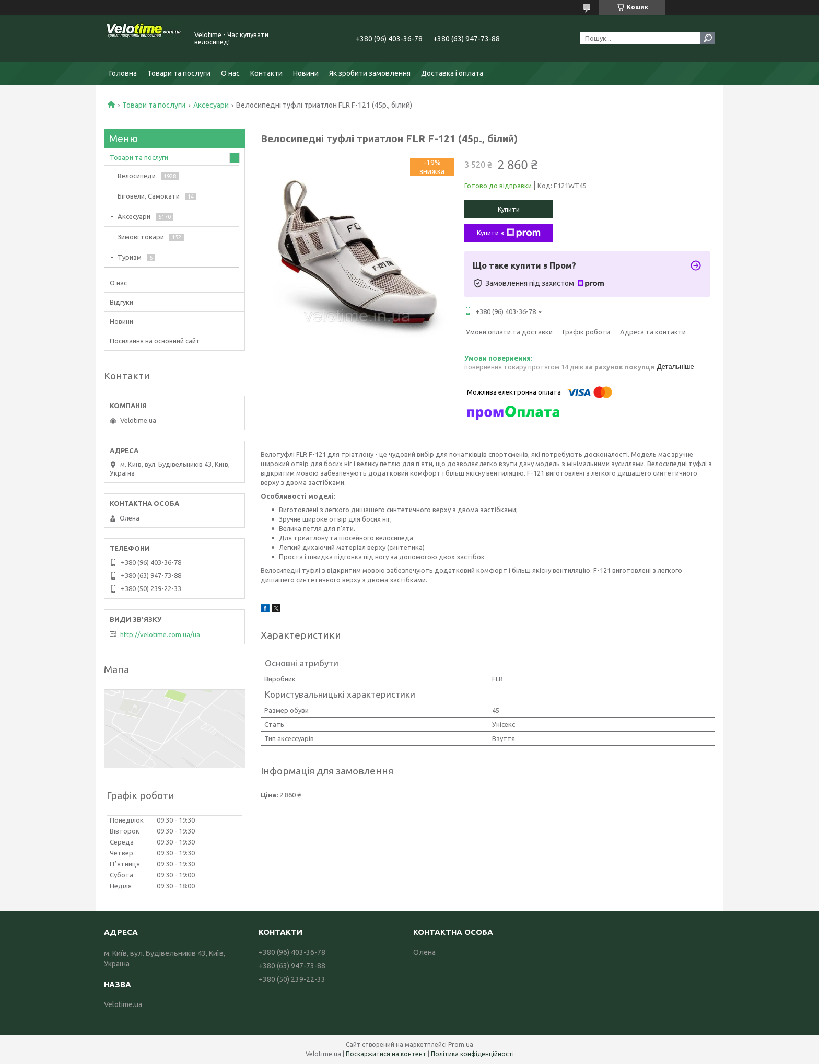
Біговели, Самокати (149, 196)
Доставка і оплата (452, 73)
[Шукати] (707, 38)
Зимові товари (141, 236)
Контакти (266, 73)
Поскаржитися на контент (386, 1053)
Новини (306, 73)
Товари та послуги (178, 73)
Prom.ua (460, 1044)
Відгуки (121, 302)
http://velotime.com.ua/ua (160, 634)
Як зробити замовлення (370, 73)
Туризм (130, 257)
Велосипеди (137, 175)
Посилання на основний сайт (155, 340)
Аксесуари (211, 105)
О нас (230, 73)
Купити (509, 209)
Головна (123, 73)
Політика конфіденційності (472, 1053)
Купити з (509, 233)
